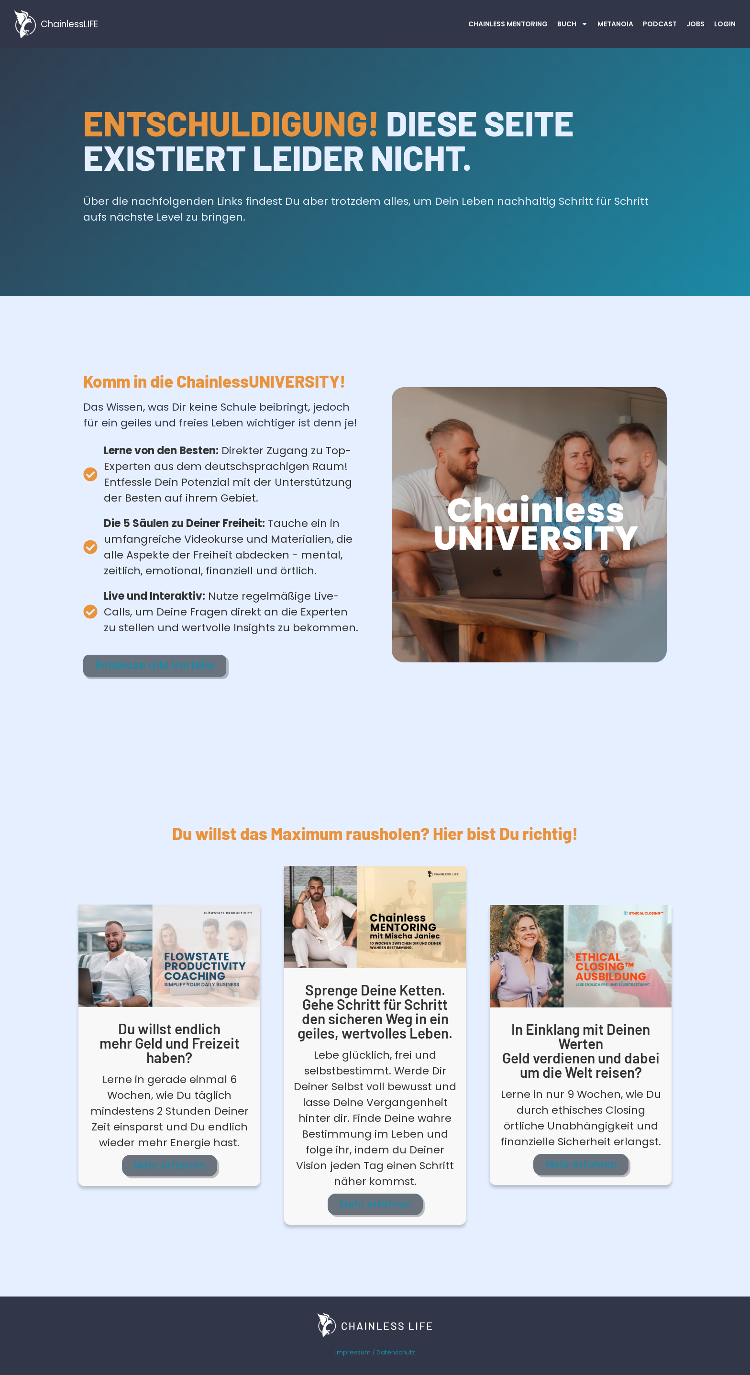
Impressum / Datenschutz (375, 1350)
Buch (572, 24)
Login (725, 24)
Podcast (660, 24)
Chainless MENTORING (508, 24)
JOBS (695, 24)
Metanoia (615, 24)
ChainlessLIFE (69, 24)
